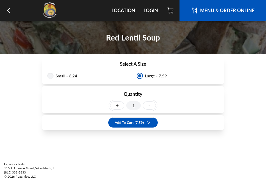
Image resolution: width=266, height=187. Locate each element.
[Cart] (170, 10)
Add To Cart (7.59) (132, 122)
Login (150, 10)
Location (123, 10)
